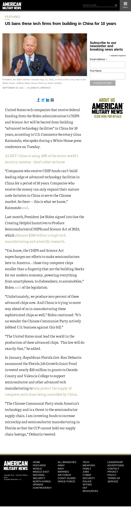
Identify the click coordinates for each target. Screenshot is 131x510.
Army (61, 465)
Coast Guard (67, 478)
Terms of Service (113, 480)
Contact (113, 468)
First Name (95, 70)
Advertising (115, 465)
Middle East (41, 471)
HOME (36, 462)
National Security (39, 477)
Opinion (38, 484)
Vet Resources (90, 489)
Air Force (64, 475)
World (37, 468)
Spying (87, 484)
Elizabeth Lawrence (38, 88)
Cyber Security (89, 477)
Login (20, 479)
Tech (86, 462)
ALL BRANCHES (67, 462)
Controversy (42, 487)
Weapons (89, 465)
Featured (12, 16)
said (25, 207)
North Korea (42, 481)
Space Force (66, 481)
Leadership (115, 462)
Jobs (86, 471)
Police (87, 481)
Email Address (98, 59)
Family (87, 468)
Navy (61, 468)
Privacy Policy (112, 473)
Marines (63, 471)
